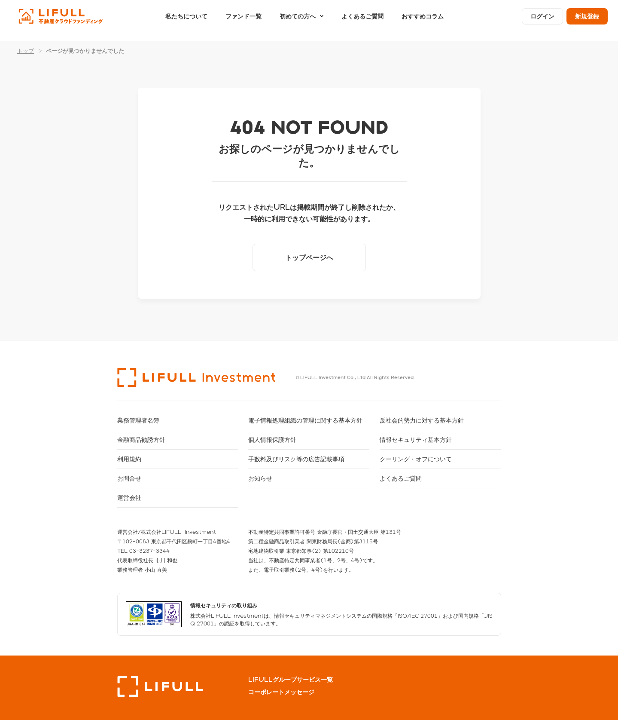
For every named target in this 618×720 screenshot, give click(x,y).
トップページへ (309, 257)
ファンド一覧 (243, 20)
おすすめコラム (423, 20)
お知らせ (260, 478)
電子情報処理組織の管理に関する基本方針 (305, 420)
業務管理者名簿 (138, 420)
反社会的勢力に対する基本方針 (422, 420)
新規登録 (587, 20)
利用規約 (129, 459)
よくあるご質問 (362, 20)
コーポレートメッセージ (281, 692)
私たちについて (186, 20)
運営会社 (129, 497)
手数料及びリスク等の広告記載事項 (296, 459)
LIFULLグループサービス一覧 (290, 679)
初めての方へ (298, 20)
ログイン (542, 20)
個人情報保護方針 (272, 439)
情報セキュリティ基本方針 (416, 439)
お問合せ (129, 478)
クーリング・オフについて (416, 459)
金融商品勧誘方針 (141, 439)
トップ (25, 50)
